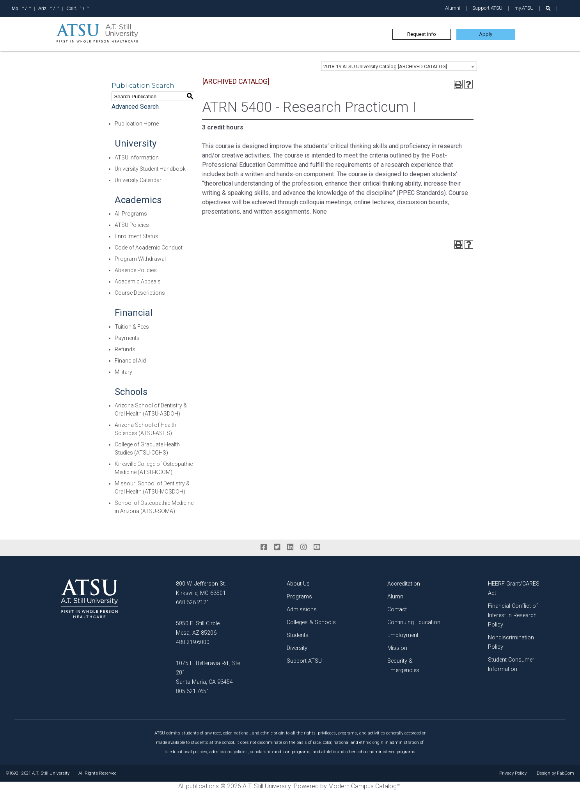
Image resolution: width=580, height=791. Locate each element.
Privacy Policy (513, 773)
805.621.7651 (192, 691)
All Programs (131, 214)
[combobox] (399, 66)
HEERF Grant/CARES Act (513, 588)
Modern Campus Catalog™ (364, 786)
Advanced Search (135, 106)
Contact (397, 609)
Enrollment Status (136, 236)
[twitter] (277, 547)
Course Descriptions (140, 293)
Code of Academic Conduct (149, 247)
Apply (485, 34)
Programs (299, 596)
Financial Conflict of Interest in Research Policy (513, 615)
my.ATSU (524, 8)
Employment (403, 635)
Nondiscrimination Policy (511, 642)
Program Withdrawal (140, 259)
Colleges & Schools (311, 622)
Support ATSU (487, 8)
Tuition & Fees (132, 327)
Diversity (297, 648)
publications (202, 786)
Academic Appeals (138, 281)
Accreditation (403, 583)
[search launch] (548, 8)
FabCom (565, 773)
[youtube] (316, 547)
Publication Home (137, 123)
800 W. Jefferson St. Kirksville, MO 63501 (201, 588)
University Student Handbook (150, 169)
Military (123, 372)
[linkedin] (290, 547)
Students (298, 635)
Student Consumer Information (511, 664)
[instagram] (303, 547)
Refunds (125, 349)
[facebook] (263, 547)
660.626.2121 (192, 602)
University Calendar (138, 180)
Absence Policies (136, 270)
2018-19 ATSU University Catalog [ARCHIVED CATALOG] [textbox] (385, 66)
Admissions (302, 609)
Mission (397, 648)
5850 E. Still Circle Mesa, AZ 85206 (198, 628)
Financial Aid (130, 360)
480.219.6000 (192, 642)
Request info (421, 34)
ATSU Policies (132, 225)
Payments (127, 338)
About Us (298, 583)
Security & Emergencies (403, 666)
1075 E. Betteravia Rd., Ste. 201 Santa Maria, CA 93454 (208, 672)
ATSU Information (137, 157)
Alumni (452, 8)
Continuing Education (413, 622)
